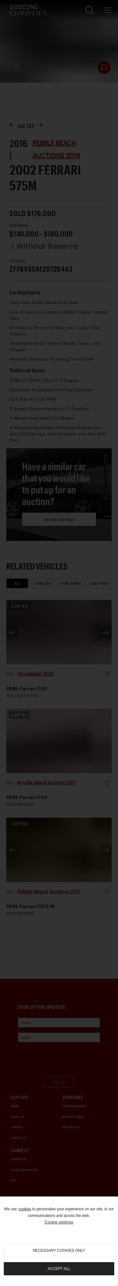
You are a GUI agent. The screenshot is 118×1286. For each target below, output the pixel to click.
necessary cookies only (59, 1250)
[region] (59, 1241)
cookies (24, 1209)
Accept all (59, 1269)
